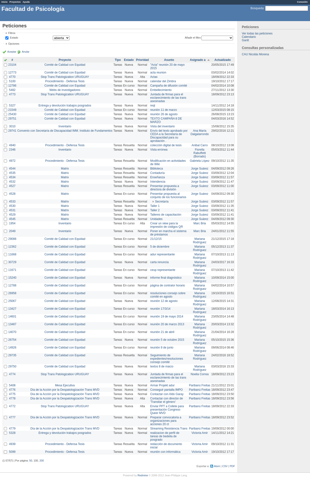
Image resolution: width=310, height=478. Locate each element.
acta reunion (158, 72)
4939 (12, 444)
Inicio (4, 1)
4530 (12, 206)
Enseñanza (157, 177)
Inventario (64, 126)
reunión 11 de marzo (163, 110)
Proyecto (65, 60)
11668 (12, 254)
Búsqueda (257, 8)
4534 (12, 177)
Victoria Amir (200, 433)
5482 (12, 90)
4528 (12, 193)
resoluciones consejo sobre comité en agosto (167, 295)
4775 (12, 394)
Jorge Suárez (199, 168)
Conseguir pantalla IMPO (166, 389)
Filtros (11, 33)
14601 (12, 316)
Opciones (13, 43)
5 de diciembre (159, 246)
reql (152, 105)
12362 (12, 246)
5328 (12, 433)
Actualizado (223, 60)
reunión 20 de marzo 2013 (167, 324)
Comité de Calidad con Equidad (64, 64)
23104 (12, 64)
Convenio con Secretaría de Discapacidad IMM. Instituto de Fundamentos (64, 130)
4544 (12, 168)
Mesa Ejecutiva (65, 385)
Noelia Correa (200, 374)
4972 (12, 160)
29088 (12, 239)
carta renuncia (159, 262)
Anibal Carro (200, 145)
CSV (224, 466)
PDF (232, 466)
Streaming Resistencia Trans (168, 428)
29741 (12, 130)
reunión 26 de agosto (164, 114)
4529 (12, 214)
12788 (12, 285)
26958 (12, 293)
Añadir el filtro (193, 37)
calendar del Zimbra (163, 81)
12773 (12, 72)
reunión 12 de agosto (164, 301)
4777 (12, 417)
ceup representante (162, 270)
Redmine (143, 475)
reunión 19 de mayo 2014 (166, 316)
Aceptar (11, 51)
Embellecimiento (160, 90)
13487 (12, 324)
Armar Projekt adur (162, 385)
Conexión (302, 1)
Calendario (249, 37)
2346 (12, 149)
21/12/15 (156, 239)
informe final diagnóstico (165, 277)
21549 (12, 110)
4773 (12, 94)
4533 (12, 201)
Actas (153, 77)
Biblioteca (156, 168)
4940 (12, 145)
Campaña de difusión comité (168, 85)
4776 (12, 389)
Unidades (156, 219)
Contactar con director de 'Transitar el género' (166, 400)
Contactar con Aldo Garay (166, 394)
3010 (12, 126)
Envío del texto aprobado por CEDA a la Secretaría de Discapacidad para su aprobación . (168, 136)
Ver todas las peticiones (257, 33)
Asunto (169, 60)
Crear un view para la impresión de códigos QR (166, 225)
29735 (12, 355)
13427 (12, 308)
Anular (25, 51)
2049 (12, 231)
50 (30, 460)
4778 (12, 398)
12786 (12, 85)
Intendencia (157, 181)
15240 (12, 277)
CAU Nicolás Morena (255, 54)
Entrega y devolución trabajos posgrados (65, 105)
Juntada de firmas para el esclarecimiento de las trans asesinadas (168, 98)
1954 (12, 223)
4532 (12, 181)
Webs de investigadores (64, 90)
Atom (217, 466)
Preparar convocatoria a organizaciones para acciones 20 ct (165, 421)
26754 (12, 339)
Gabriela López (199, 160)
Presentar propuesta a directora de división (164, 187)
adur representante (162, 254)
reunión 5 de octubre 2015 (167, 339)
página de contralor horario (167, 285)
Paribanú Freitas (199, 385)
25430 (12, 114)
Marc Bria (200, 223)
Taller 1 (155, 206)
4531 (12, 210)
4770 (12, 77)
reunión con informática (165, 452)
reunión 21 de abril (162, 332)
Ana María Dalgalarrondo (200, 132)
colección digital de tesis (165, 145)
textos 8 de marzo (161, 366)
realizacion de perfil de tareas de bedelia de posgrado (164, 436)
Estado (14, 37)
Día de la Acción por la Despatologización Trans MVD (64, 389)
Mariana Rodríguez (199, 240)
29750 (12, 366)
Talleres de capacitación (165, 214)
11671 (12, 270)
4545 (12, 219)
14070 (12, 332)
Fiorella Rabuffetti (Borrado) (200, 153)
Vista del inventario (162, 126)
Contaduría (157, 173)
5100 (12, 81)
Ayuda (26, 1)
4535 (12, 173)
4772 (12, 406)
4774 (12, 374)
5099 (12, 452)
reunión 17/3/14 (160, 308)
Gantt (245, 40)
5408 (12, 385)
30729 (12, 262)
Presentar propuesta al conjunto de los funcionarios (168, 195)
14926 (12, 347)
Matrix (65, 168)
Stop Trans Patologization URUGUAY (65, 77)
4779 (12, 428)
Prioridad (142, 60)
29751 (12, 118)
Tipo (118, 60)
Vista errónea (158, 149)
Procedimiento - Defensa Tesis (65, 81)
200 (41, 460)
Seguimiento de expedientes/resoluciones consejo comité (166, 359)
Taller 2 (155, 210)
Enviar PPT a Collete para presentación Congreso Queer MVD (167, 410)
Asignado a (198, 60)
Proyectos (15, 1)
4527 (12, 186)
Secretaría (161, 201)
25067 (12, 301)
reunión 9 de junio (161, 347)
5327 (12, 105)
